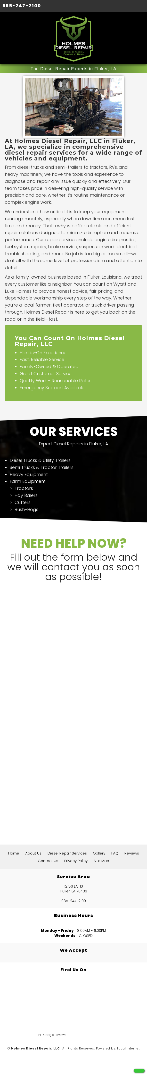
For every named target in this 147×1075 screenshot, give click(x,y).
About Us (33, 853)
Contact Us (48, 860)
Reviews (131, 853)
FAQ (114, 853)
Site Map (101, 860)
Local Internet (128, 1048)
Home (13, 853)
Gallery (99, 853)
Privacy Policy (76, 860)
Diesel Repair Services (67, 853)
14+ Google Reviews (52, 1035)
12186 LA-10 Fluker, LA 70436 (73, 889)
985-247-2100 (21, 6)
